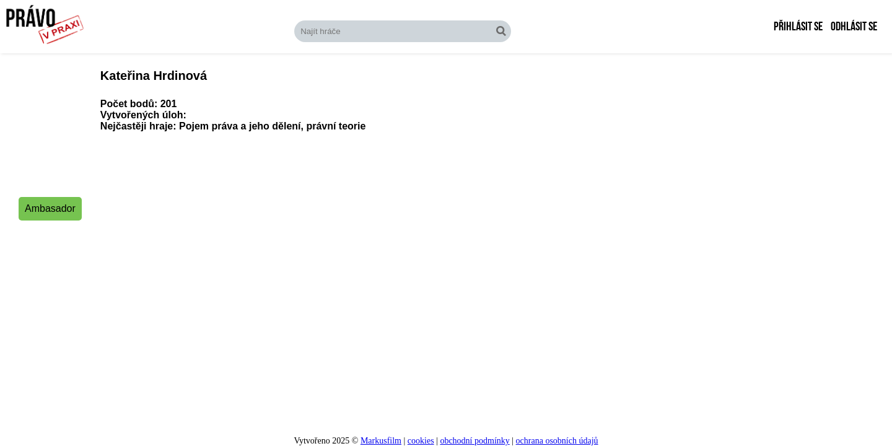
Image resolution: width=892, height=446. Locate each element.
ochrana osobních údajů (557, 440)
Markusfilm (381, 440)
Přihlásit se (798, 26)
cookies (421, 440)
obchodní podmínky (474, 440)
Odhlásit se (854, 26)
